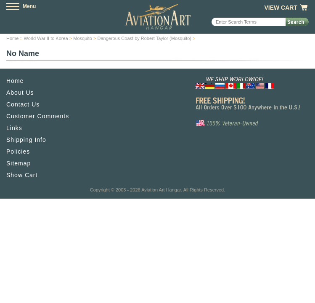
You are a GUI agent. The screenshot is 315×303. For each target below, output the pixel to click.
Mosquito (82, 38)
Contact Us (23, 104)
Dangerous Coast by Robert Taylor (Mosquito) (144, 38)
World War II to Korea (46, 38)
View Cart (280, 7)
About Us (20, 92)
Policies (18, 151)
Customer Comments (37, 116)
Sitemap (18, 163)
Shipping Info (26, 139)
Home (12, 38)
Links (14, 128)
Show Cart (21, 175)
